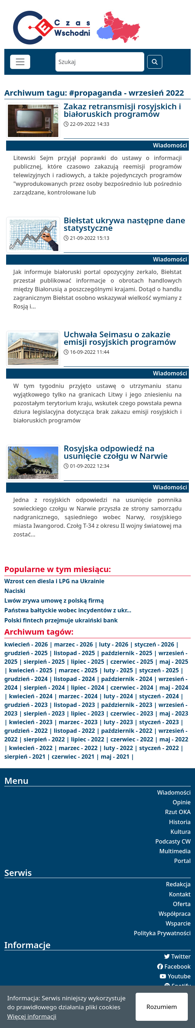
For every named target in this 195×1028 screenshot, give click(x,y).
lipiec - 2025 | (90, 662)
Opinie (182, 802)
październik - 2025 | (129, 653)
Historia (180, 822)
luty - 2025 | (121, 670)
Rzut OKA (178, 812)
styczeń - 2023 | (161, 722)
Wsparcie (178, 923)
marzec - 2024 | (81, 696)
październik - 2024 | (129, 679)
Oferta (182, 904)
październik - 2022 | (129, 731)
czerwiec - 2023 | (134, 713)
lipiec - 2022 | (90, 739)
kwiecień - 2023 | (34, 722)
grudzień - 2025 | (29, 653)
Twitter (181, 956)
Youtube (179, 976)
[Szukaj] (99, 62)
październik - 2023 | (129, 705)
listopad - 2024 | (77, 679)
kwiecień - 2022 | (34, 748)
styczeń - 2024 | (161, 696)
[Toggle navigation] (20, 62)
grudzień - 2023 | (29, 705)
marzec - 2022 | (81, 748)
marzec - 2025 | (81, 670)
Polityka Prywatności (162, 933)
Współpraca (175, 914)
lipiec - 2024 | (90, 687)
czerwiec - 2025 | (134, 662)
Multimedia (175, 851)
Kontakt (180, 894)
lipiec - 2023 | (90, 713)
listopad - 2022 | (77, 731)
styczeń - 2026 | (157, 644)
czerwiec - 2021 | (76, 756)
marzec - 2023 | (81, 722)
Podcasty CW (173, 841)
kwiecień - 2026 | (29, 644)
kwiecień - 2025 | (34, 670)
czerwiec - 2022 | (134, 739)
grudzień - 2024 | (29, 679)
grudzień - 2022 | (29, 731)
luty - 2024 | (121, 696)
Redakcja (178, 884)
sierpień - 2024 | (47, 687)
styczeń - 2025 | (161, 670)
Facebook (177, 966)
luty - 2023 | (121, 722)
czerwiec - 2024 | (134, 687)
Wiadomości (174, 792)
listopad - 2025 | (77, 653)
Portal (182, 861)
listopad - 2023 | (77, 705)
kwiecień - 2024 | (34, 696)
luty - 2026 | (116, 644)
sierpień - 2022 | (47, 739)
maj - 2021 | (117, 756)
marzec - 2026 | (76, 644)
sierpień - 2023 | (47, 713)
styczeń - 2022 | (161, 748)
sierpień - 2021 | (28, 756)
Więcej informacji (31, 1016)
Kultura (181, 832)
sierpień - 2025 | (47, 662)
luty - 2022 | (121, 748)
